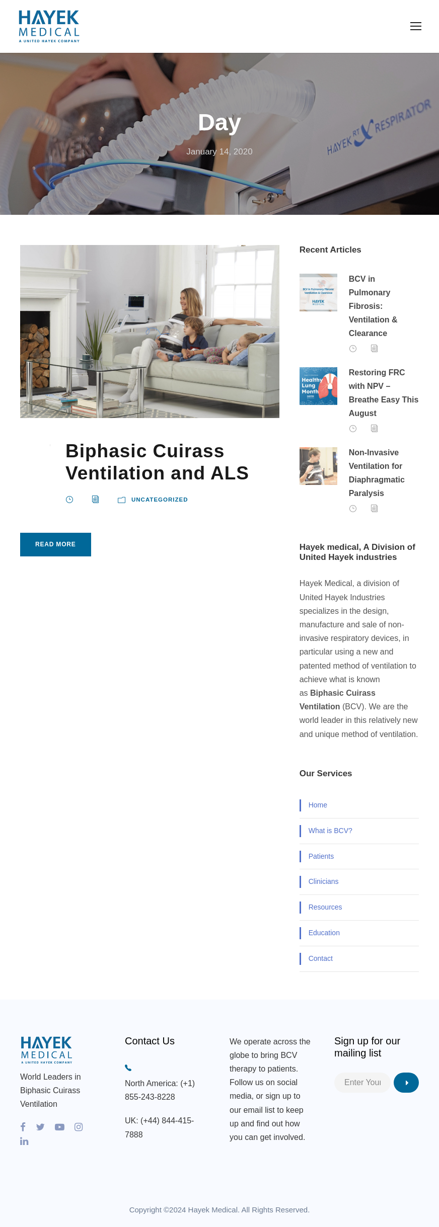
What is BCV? (330, 831)
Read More (55, 544)
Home (318, 805)
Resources (325, 907)
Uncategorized (159, 500)
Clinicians (324, 881)
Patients (321, 856)
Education (324, 933)
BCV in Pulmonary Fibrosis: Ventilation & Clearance (373, 306)
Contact (321, 958)
